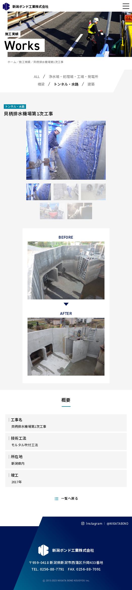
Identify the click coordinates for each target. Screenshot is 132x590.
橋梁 (41, 84)
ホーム (12, 62)
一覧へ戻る (69, 498)
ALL (37, 76)
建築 (91, 84)
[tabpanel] (66, 150)
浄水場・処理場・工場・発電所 (73, 76)
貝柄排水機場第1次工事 (48, 62)
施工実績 (24, 62)
